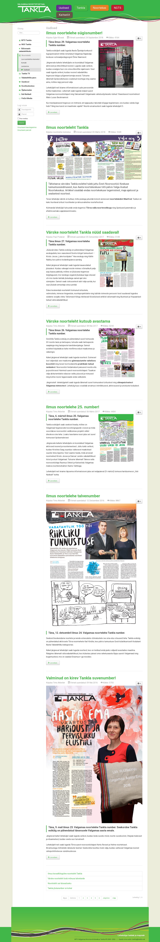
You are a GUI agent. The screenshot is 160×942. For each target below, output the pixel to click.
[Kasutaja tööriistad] (139, 38)
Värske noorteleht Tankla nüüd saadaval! (82, 232)
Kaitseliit (64, 14)
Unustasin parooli (24, 130)
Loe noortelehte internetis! (30, 59)
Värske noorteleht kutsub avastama (78, 321)
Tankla (81, 7)
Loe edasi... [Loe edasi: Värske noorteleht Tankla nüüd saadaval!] (53, 306)
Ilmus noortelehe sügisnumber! (74, 33)
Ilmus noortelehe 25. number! (72, 407)
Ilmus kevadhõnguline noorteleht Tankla (65, 873)
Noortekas (99, 7)
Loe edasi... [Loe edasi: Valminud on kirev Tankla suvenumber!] (53, 857)
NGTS (117, 7)
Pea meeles (24, 119)
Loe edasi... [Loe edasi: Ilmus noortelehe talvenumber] (53, 663)
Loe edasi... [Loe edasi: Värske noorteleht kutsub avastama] (53, 392)
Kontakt (23, 63)
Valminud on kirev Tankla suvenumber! (81, 678)
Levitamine (25, 66)
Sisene (21, 123)
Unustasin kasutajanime (27, 127)
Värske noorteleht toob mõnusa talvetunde (66, 878)
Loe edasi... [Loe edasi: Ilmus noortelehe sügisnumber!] (53, 112)
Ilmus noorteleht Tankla (67, 127)
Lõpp (114, 898)
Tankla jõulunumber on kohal (60, 888)
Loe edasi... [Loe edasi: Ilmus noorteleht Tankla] (53, 217)
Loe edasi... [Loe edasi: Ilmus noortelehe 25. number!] (53, 481)
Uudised (64, 7)
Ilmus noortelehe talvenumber (73, 496)
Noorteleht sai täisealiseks (59, 883)
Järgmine (106, 898)
